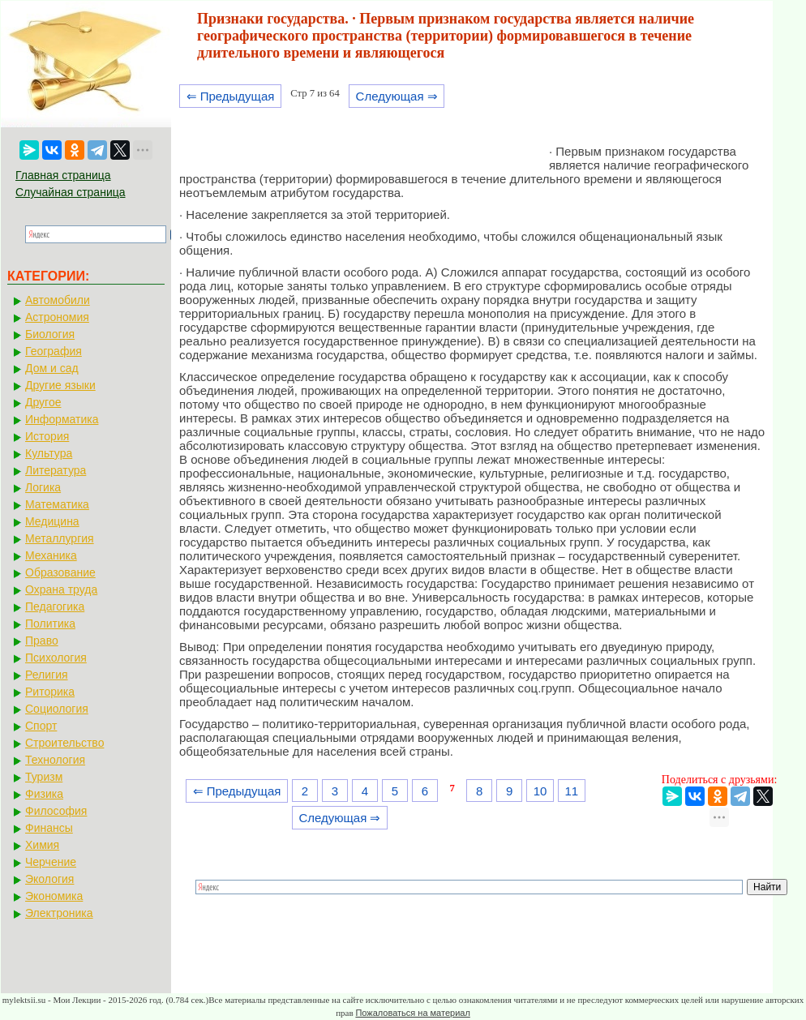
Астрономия (57, 317)
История (47, 436)
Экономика (54, 895)
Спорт (41, 725)
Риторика (50, 691)
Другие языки (60, 385)
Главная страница (63, 175)
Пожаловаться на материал (412, 1013)
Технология (55, 759)
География (53, 351)
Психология (56, 657)
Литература (55, 470)
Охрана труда (61, 589)
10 (540, 791)
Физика (44, 793)
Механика (51, 555)
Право (41, 640)
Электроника (59, 912)
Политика (50, 623)
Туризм (43, 776)
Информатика (61, 419)
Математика (57, 504)
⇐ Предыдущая (230, 96)
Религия (46, 674)
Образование (60, 572)
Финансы (49, 827)
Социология (56, 708)
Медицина (52, 521)
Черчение (50, 861)
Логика (43, 487)
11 (571, 791)
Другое (43, 402)
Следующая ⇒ (397, 96)
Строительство (64, 742)
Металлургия (59, 538)
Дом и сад (52, 368)
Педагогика (54, 606)
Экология (49, 878)
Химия (42, 844)
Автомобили (57, 300)
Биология (50, 334)
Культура (48, 453)
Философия (56, 810)
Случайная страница (70, 192)
